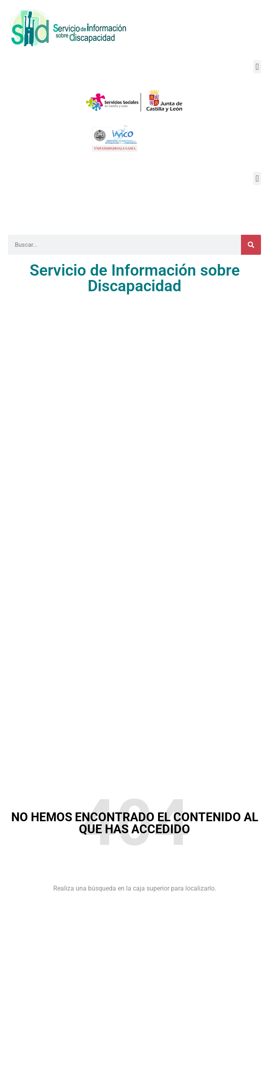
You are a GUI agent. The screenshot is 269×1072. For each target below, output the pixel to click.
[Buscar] (251, 245)
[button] (257, 66)
